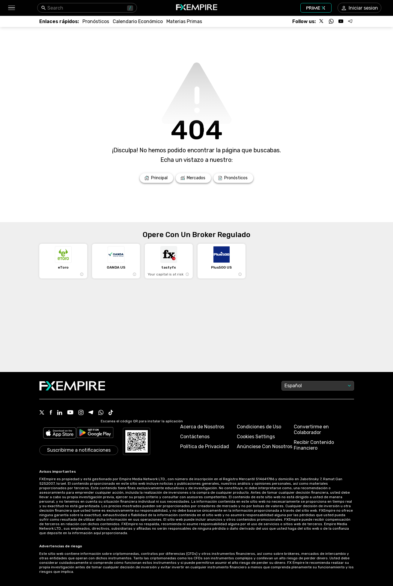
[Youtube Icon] (70, 413)
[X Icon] (42, 413)
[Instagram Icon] (81, 413)
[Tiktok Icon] (111, 413)
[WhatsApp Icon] (101, 413)
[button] (11, 7)
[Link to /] (156, 178)
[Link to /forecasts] (95, 21)
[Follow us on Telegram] (350, 21)
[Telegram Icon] (91, 413)
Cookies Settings (256, 436)
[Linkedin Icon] (59, 413)
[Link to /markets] (193, 178)
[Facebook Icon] (50, 413)
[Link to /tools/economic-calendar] (138, 21)
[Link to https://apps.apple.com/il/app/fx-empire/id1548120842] (59, 433)
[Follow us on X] (321, 21)
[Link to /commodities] (184, 21)
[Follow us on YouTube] (340, 21)
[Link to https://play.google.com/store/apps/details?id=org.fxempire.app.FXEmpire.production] (95, 433)
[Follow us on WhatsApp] (331, 21)
